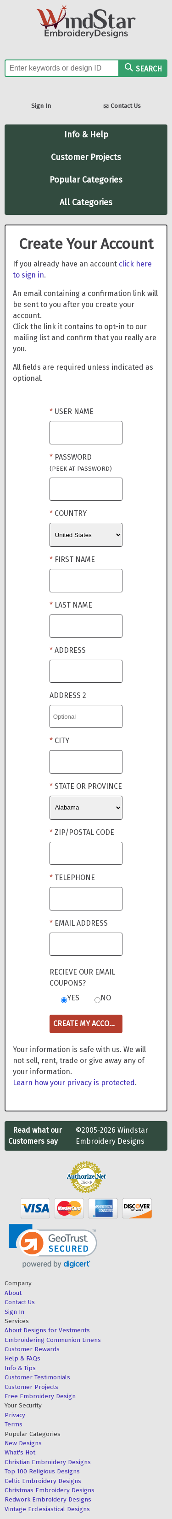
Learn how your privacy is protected (74, 1082)
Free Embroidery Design (40, 1396)
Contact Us (122, 106)
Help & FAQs (22, 1358)
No (105, 997)
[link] (53, 1246)
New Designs (23, 1443)
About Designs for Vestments (47, 1330)
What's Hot (20, 1452)
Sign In (41, 106)
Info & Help (86, 135)
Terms (13, 1424)
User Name (74, 411)
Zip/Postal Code (84, 832)
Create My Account (87, 1023)
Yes (73, 997)
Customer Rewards (32, 1349)
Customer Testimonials (37, 1377)
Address (70, 650)
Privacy (15, 1415)
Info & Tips (20, 1368)
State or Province (88, 786)
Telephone (75, 877)
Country (71, 513)
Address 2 (68, 695)
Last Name (73, 605)
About (13, 1293)
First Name (75, 559)
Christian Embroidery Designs (48, 1462)
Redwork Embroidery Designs (48, 1499)
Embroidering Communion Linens (53, 1340)
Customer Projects (86, 157)
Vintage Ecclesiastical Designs (47, 1509)
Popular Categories (86, 180)
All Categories (86, 202)
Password (81, 463)
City (62, 740)
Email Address (81, 923)
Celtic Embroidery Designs (43, 1481)
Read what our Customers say (35, 1136)
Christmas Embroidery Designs (49, 1490)
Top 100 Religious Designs (42, 1471)
